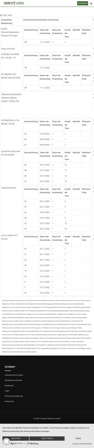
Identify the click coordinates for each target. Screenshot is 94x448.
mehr (78, 438)
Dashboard (82, 3)
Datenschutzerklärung (14, 396)
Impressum (9, 401)
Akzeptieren (47, 438)
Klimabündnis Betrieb (13, 380)
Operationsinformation (14, 375)
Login (7, 391)
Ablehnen (15, 438)
